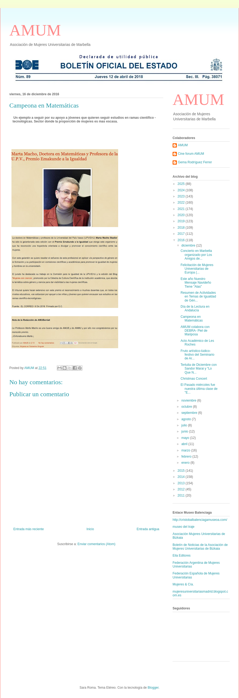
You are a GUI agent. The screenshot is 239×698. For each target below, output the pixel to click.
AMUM (35, 30)
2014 (182, 477)
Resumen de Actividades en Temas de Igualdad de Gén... (198, 296)
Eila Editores (181, 555)
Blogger (153, 687)
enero (185, 463)
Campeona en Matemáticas (192, 318)
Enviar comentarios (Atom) (96, 544)
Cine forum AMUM (191, 154)
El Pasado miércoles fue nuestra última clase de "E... (199, 388)
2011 (182, 495)
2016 (182, 240)
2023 (182, 196)
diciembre (188, 245)
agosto (186, 419)
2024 (182, 190)
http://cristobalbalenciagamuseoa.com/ (200, 520)
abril (184, 444)
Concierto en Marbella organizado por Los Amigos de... (196, 254)
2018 (182, 227)
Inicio (90, 529)
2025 (182, 184)
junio (185, 431)
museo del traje (183, 527)
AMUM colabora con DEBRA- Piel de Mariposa (195, 330)
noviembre (189, 400)
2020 (182, 215)
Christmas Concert (194, 378)
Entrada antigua (148, 529)
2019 (182, 221)
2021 (182, 209)
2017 (182, 234)
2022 (182, 202)
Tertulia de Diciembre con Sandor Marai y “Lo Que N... (199, 368)
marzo (186, 450)
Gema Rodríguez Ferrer (195, 162)
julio (184, 425)
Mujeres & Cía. (183, 584)
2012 (182, 489)
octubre (187, 407)
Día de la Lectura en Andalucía (195, 308)
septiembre (189, 413)
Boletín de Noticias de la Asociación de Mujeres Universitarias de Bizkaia (200, 546)
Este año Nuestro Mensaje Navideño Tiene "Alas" (196, 282)
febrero (186, 456)
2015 (182, 471)
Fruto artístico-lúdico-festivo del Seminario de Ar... (197, 354)
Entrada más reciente (28, 529)
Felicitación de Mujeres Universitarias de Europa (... (197, 269)
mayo (185, 438)
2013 (182, 483)
